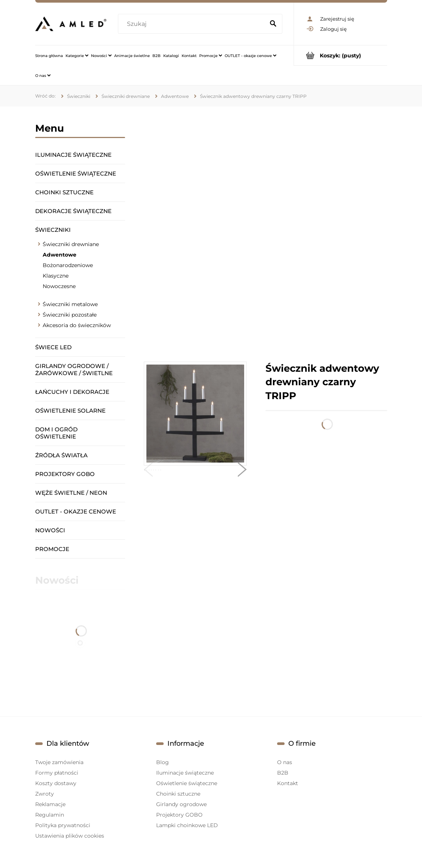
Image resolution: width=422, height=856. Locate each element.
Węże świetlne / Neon (71, 492)
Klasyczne (56, 275)
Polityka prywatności (62, 825)
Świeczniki (53, 229)
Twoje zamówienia (59, 762)
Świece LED (53, 347)
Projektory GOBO (65, 474)
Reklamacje (50, 804)
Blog (162, 762)
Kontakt (287, 783)
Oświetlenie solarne (70, 410)
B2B (282, 772)
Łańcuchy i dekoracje (72, 391)
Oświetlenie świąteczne (75, 173)
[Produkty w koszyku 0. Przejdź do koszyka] (340, 55)
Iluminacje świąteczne (73, 154)
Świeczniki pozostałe (70, 314)
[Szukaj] (273, 24)
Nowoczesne (59, 286)
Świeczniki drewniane (71, 244)
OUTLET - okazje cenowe (75, 511)
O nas (284, 762)
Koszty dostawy (55, 783)
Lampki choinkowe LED (187, 825)
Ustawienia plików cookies (69, 835)
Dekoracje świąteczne (73, 211)
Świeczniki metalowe (70, 304)
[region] (265, 234)
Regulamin (49, 814)
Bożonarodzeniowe (68, 265)
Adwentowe (59, 254)
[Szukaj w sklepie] (193, 24)
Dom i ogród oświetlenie (56, 433)
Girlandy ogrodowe (181, 804)
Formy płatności (56, 772)
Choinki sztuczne (64, 192)
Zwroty (44, 793)
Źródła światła (61, 455)
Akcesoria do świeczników (77, 325)
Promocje (52, 549)
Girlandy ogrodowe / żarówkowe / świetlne (74, 369)
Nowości (50, 530)
